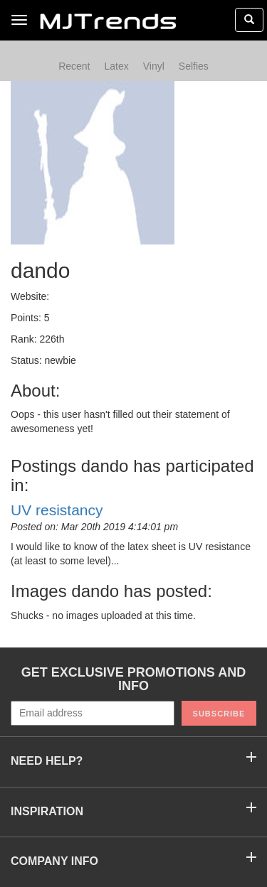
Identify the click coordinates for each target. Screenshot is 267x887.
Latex (116, 66)
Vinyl (153, 66)
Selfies (194, 66)
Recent (74, 66)
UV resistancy (57, 510)
